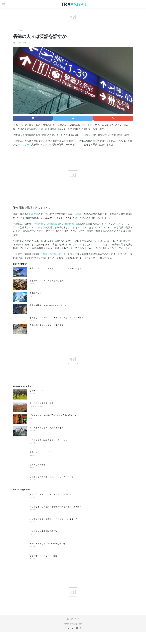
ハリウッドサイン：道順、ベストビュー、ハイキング (53, 519)
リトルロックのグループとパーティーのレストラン (52, 477)
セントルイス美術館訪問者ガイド (44, 531)
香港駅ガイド (35, 293)
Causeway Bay (54, 223)
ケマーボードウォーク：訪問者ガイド (46, 427)
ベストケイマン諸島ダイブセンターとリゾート (50, 440)
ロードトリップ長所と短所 (41, 403)
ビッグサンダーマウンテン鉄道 (43, 556)
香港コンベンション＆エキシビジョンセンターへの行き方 (55, 268)
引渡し (64, 254)
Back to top (73, 619)
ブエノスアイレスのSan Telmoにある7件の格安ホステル (55, 415)
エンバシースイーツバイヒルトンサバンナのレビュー (53, 494)
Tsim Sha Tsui (72, 223)
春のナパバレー (36, 391)
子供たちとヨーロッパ (39, 452)
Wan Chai (38, 223)
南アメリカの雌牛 (37, 464)
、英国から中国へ (49, 254)
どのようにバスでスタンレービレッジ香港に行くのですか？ (56, 317)
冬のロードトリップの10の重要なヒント (48, 543)
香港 (21, 30)
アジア (15, 30)
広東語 (78, 214)
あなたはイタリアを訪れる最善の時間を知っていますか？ (55, 506)
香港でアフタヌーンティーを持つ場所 (46, 281)
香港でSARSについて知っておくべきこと (48, 305)
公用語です (32, 214)
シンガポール (24, 144)
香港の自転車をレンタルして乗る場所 (46, 325)
